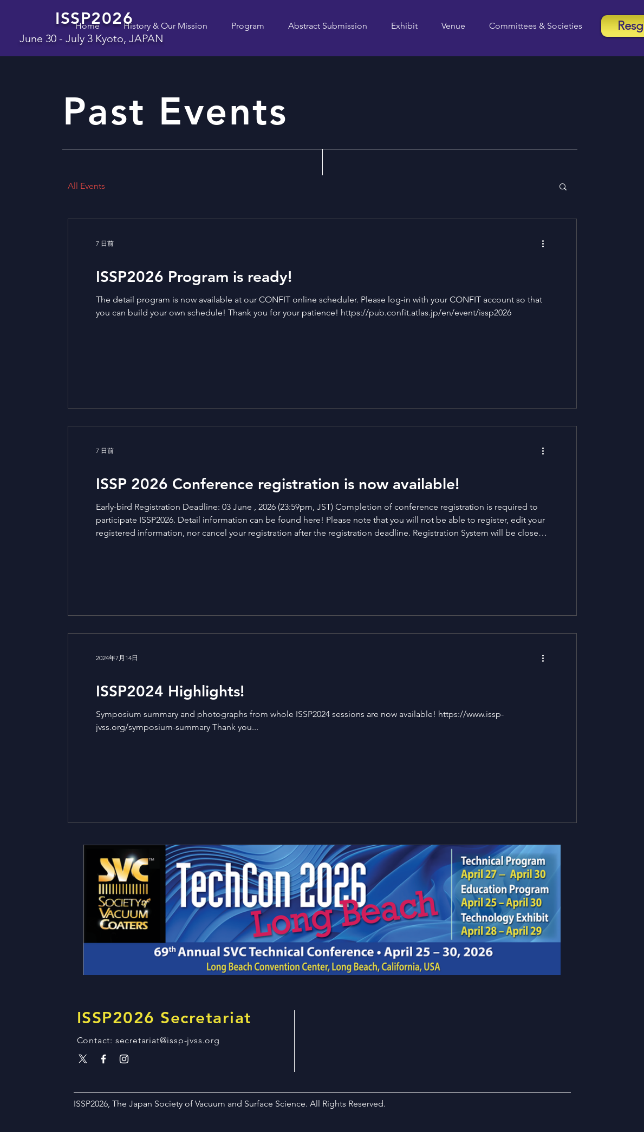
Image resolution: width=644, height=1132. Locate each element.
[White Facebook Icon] (103, 1059)
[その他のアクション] (547, 243)
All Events (86, 186)
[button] (241, 26)
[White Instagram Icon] (124, 1059)
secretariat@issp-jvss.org (167, 1040)
